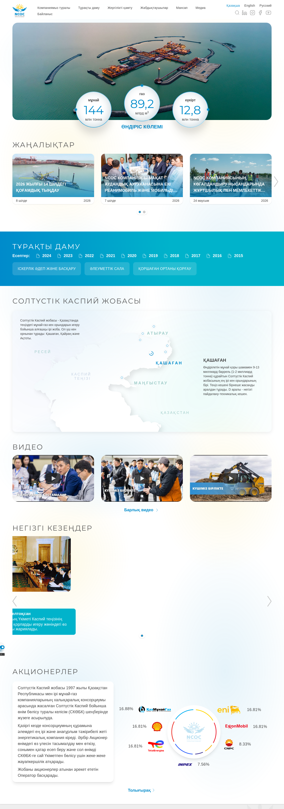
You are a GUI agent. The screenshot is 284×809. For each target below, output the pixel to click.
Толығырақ (142, 754)
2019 (150, 256)
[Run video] (53, 476)
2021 (107, 256)
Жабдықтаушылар (154, 8)
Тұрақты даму (88, 8)
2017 (192, 256)
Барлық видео (142, 508)
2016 (214, 256)
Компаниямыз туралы (53, 8)
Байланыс (45, 14)
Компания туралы (65, 787)
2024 (43, 256)
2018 (171, 256)
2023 (65, 256)
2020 (128, 256)
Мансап (182, 8)
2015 (235, 256)
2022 (86, 256)
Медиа (201, 8)
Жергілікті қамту (120, 8)
